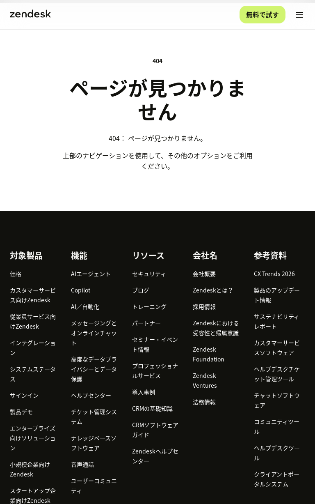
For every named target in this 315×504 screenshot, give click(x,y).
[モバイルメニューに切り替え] (299, 15)
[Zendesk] (157, 425)
